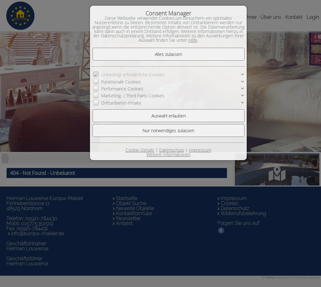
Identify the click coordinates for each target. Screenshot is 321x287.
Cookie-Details (140, 150)
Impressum (200, 150)
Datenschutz (171, 150)
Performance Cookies (122, 89)
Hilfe (192, 40)
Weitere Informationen (168, 154)
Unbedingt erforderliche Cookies (133, 75)
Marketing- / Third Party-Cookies (132, 96)
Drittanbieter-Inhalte (121, 103)
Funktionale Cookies (121, 82)
